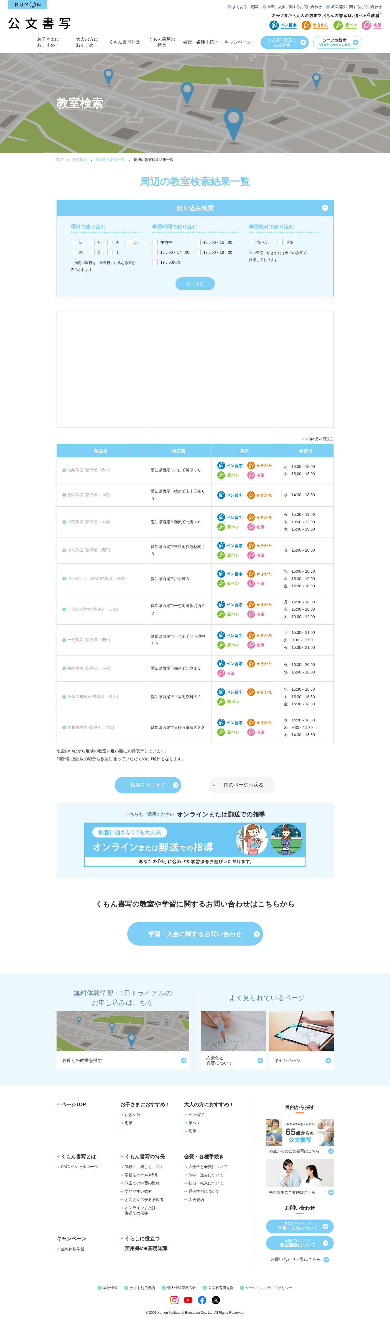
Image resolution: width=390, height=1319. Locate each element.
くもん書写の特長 (162, 44)
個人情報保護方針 (181, 1288)
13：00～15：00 (217, 242)
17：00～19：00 (217, 252)
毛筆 (289, 242)
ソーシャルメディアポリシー (269, 1288)
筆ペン (263, 242)
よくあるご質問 (245, 7)
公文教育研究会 (220, 1288)
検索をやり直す (148, 785)
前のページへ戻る (244, 785)
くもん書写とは (124, 45)
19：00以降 (170, 262)
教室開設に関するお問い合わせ (356, 7)
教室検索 (80, 160)
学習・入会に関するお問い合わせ (195, 934)
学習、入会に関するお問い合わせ (294, 7)
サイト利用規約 (142, 1288)
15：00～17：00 (174, 252)
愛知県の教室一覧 (110, 160)
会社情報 (110, 1288)
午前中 (166, 242)
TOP (60, 160)
